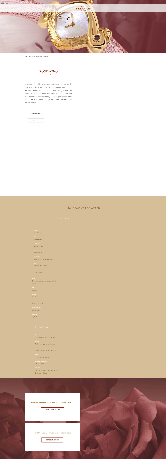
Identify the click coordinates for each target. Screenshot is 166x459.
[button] (2, 3)
